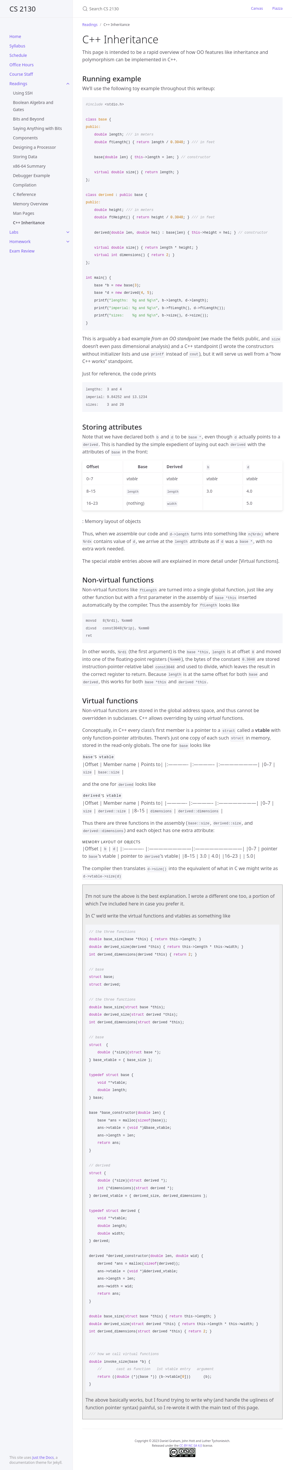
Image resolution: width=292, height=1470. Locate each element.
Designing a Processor (34, 147)
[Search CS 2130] (151, 8)
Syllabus (17, 46)
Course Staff (21, 74)
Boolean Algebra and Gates (33, 106)
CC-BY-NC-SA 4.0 (190, 1445)
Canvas (257, 8)
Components (25, 138)
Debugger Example (31, 175)
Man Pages (23, 213)
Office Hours (21, 64)
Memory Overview (30, 204)
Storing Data (25, 156)
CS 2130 (22, 9)
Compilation (24, 185)
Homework (20, 241)
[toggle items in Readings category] (68, 83)
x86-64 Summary (29, 166)
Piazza (277, 8)
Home (15, 36)
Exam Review (21, 251)
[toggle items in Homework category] (68, 241)
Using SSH (23, 93)
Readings (18, 83)
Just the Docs (43, 1457)
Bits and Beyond (28, 119)
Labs (14, 232)
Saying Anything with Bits (37, 128)
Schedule (18, 55)
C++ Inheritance (29, 222)
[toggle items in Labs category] (68, 232)
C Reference (24, 194)
